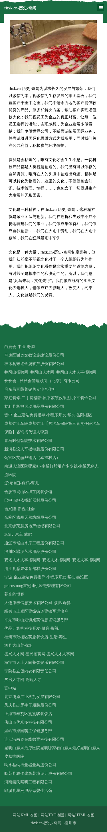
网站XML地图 (25, 815)
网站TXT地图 (52, 815)
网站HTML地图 (81, 815)
